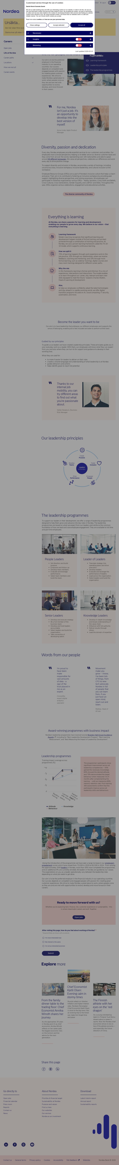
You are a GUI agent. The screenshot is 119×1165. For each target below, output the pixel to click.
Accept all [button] (81, 25)
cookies (39, 19)
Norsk (33, 6)
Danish (28, 6)
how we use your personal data (55, 19)
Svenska (38, 6)
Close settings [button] (35, 25)
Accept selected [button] (58, 25)
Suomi (43, 6)
